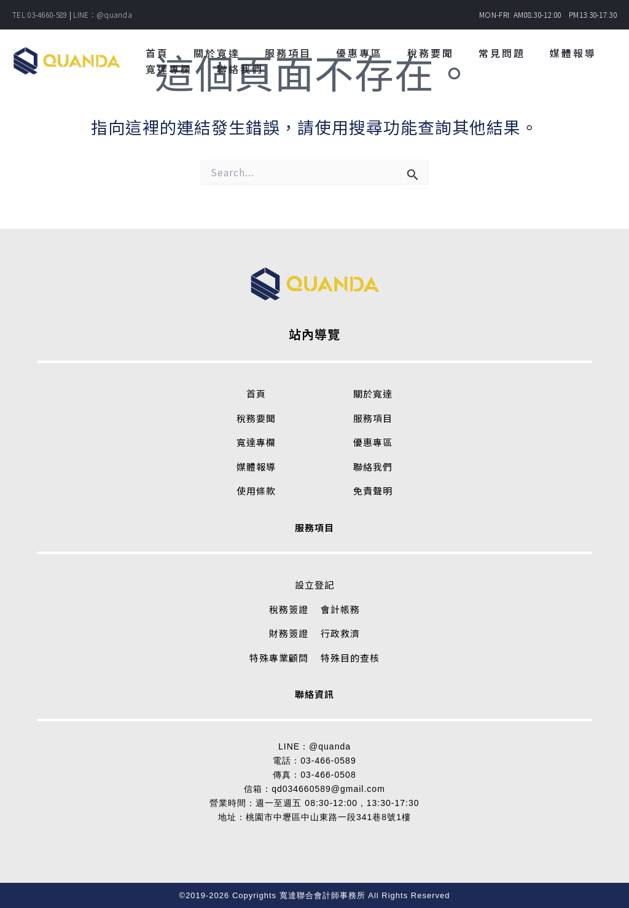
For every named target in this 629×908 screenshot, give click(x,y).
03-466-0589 (328, 760)
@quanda (330, 746)
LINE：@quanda (102, 14)
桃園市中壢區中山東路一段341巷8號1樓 (328, 817)
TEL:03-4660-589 (40, 14)
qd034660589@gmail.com (328, 789)
